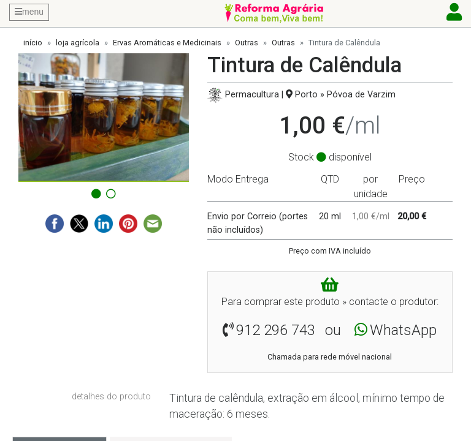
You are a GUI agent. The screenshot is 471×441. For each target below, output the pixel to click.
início (32, 42)
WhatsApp (403, 330)
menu (29, 12)
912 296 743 (275, 330)
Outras (246, 42)
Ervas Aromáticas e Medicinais (167, 42)
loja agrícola (77, 42)
